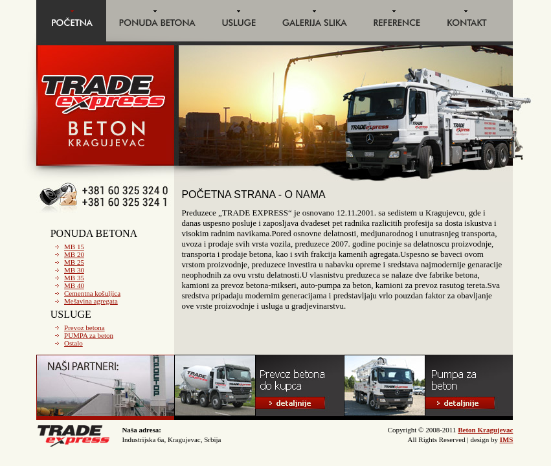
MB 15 (74, 246)
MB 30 (74, 270)
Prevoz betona (84, 327)
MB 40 (74, 285)
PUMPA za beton (88, 335)
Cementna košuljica (92, 293)
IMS (506, 439)
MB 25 (74, 262)
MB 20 (74, 254)
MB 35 (74, 278)
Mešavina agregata (91, 301)
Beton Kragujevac (485, 430)
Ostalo (73, 343)
